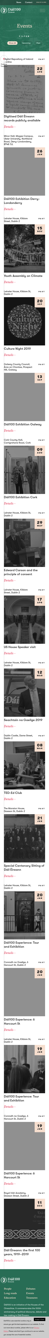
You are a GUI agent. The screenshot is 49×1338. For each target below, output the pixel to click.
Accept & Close (39, 1319)
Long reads (10, 1293)
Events (30, 1293)
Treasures (32, 1297)
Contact (28, 2)
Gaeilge (42, 2)
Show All (12, 43)
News (18, 2)
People (7, 1288)
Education (10, 1297)
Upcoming (26, 43)
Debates (30, 1288)
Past (38, 43)
